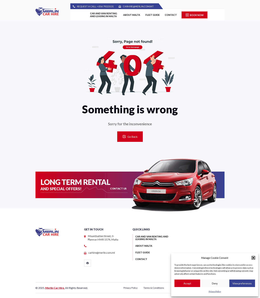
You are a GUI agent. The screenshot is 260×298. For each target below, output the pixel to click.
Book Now (200, 14)
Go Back (132, 136)
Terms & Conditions (153, 287)
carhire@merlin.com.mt (141, 6)
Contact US (118, 188)
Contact (174, 14)
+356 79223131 (108, 6)
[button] (253, 257)
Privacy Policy (215, 291)
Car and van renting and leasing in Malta (100, 15)
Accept (187, 283)
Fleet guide (154, 14)
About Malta (131, 14)
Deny (215, 283)
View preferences (242, 283)
